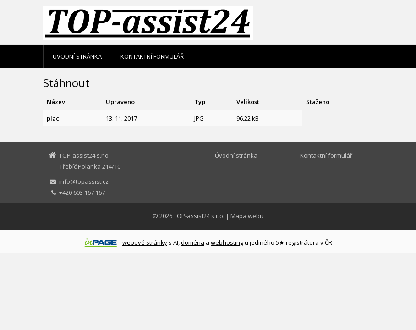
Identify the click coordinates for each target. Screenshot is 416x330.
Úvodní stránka (77, 56)
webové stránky (144, 242)
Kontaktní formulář (152, 56)
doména (192, 242)
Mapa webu (246, 216)
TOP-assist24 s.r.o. (199, 216)
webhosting (227, 242)
